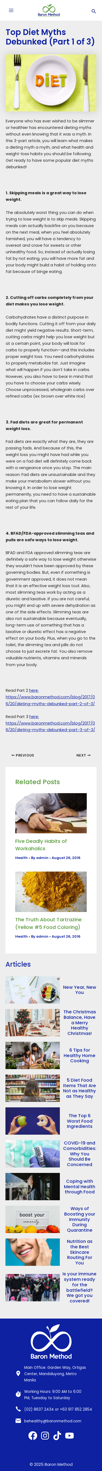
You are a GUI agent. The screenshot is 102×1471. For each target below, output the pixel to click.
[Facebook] (32, 1435)
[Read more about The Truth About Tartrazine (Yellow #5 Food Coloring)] (50, 892)
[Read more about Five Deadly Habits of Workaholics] (50, 813)
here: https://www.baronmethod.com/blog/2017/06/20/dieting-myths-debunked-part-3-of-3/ (50, 723)
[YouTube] (69, 1435)
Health (21, 857)
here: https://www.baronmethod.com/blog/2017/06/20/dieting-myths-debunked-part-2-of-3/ (50, 697)
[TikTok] (57, 1435)
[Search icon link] (93, 10)
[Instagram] (45, 1435)
